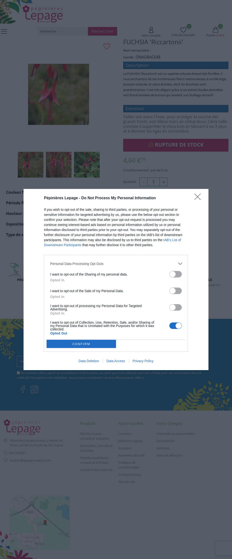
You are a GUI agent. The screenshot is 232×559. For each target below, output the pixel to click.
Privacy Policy (143, 361)
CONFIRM (81, 344)
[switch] (175, 274)
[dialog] (116, 279)
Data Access (115, 361)
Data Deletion (89, 361)
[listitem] (116, 263)
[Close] (199, 198)
